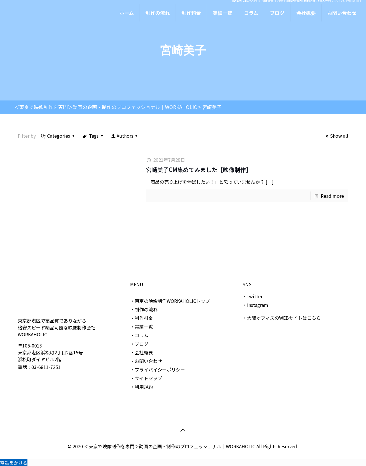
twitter (254, 296)
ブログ (141, 343)
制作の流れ (146, 309)
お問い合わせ (148, 361)
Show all (336, 135)
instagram (257, 304)
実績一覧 (144, 326)
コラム (141, 335)
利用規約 (144, 386)
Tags (93, 135)
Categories (58, 135)
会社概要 (144, 352)
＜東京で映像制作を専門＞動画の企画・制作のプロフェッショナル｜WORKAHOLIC (170, 446)
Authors (125, 135)
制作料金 (144, 318)
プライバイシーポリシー (160, 369)
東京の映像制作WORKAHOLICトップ (172, 300)
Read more (332, 195)
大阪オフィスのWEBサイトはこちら (284, 317)
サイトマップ (148, 378)
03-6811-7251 (46, 367)
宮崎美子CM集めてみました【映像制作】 (199, 169)
